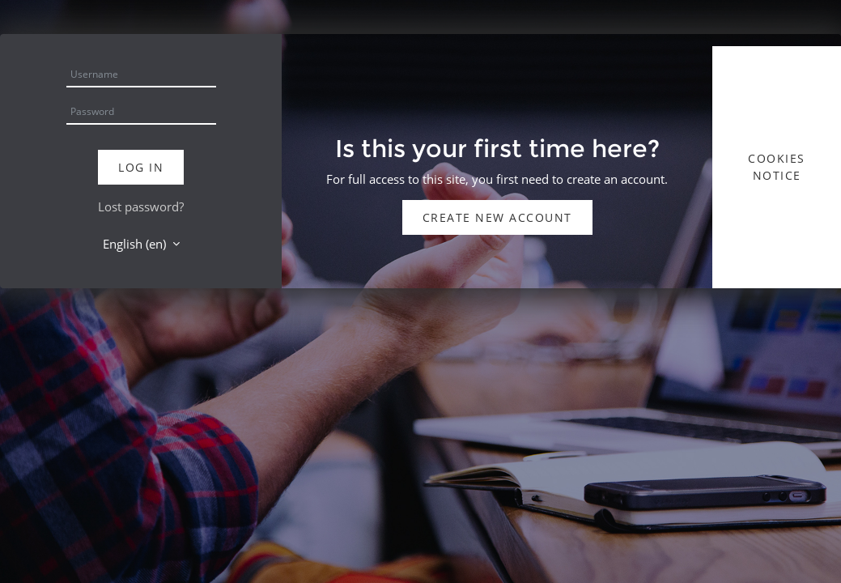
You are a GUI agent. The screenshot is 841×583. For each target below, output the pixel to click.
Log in (141, 167)
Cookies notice (776, 167)
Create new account (497, 217)
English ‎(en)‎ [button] (136, 244)
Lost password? (141, 206)
